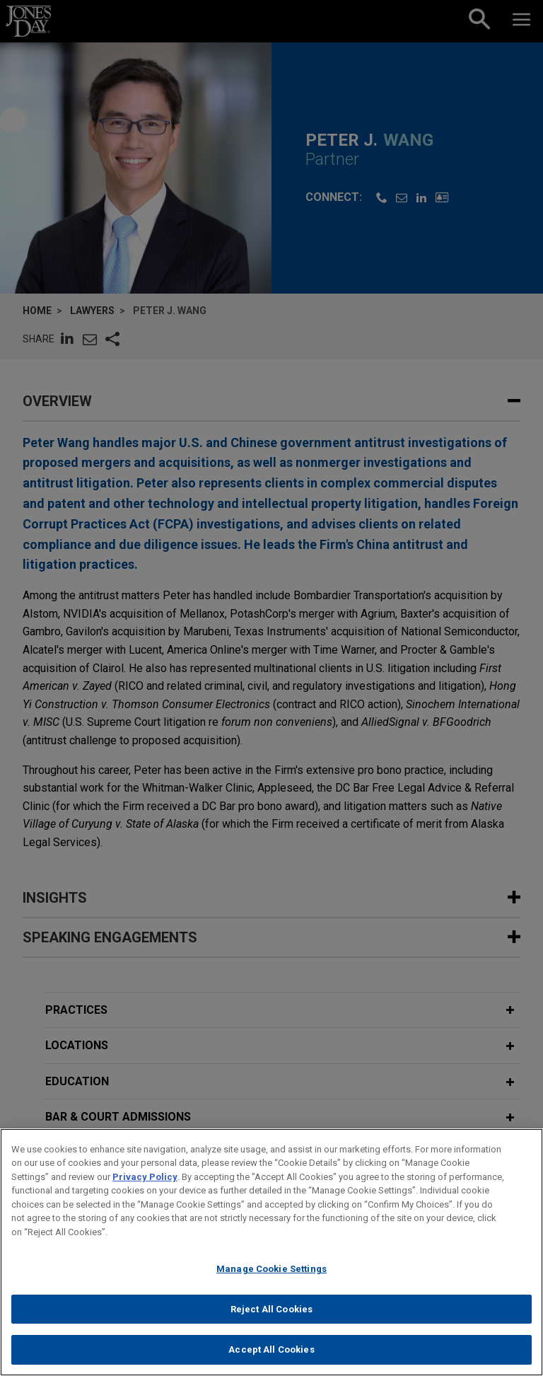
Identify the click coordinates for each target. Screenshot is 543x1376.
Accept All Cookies (271, 1349)
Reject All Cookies (271, 1309)
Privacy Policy (144, 1177)
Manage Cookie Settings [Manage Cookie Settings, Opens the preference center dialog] (271, 1269)
